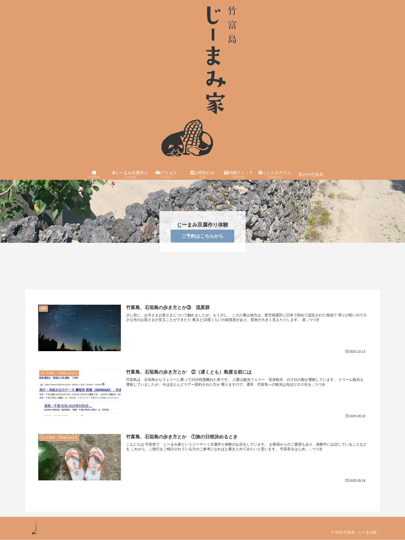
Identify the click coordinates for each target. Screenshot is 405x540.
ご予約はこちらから (202, 236)
